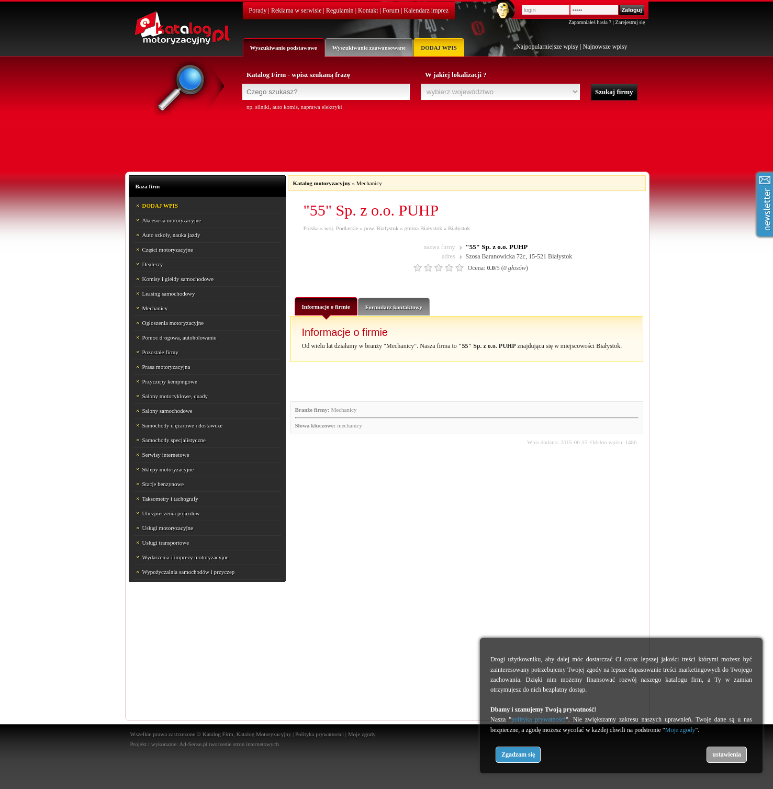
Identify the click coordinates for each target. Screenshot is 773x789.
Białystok (459, 228)
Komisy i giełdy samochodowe (178, 279)
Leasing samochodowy (168, 293)
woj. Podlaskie (341, 228)
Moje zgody (362, 734)
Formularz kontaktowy (393, 307)
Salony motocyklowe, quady (175, 396)
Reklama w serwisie (296, 10)
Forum (391, 10)
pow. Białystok (381, 228)
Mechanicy (155, 308)
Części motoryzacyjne (167, 249)
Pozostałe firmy (160, 352)
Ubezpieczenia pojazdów (171, 513)
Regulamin (340, 10)
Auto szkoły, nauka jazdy (171, 235)
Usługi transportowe (165, 542)
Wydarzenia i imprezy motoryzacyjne (185, 557)
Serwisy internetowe (165, 455)
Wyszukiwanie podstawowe (283, 47)
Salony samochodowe (167, 411)
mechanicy (349, 425)
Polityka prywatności (319, 734)
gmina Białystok (423, 228)
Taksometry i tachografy (170, 498)
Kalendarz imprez (426, 10)
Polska (311, 228)
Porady (258, 10)
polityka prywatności (538, 719)
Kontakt (368, 10)
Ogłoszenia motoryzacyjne (173, 323)
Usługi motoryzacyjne (167, 528)
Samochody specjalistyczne (174, 440)
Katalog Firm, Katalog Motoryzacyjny (247, 734)
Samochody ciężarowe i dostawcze (182, 425)
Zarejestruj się (630, 22)
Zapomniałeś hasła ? (589, 22)
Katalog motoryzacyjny (322, 183)
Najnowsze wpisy (605, 46)
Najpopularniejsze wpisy (547, 46)
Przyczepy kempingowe (169, 381)
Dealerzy (152, 264)
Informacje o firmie (326, 309)
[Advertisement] (387, 139)
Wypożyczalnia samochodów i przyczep (188, 572)
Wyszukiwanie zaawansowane (369, 47)
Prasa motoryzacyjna (166, 367)
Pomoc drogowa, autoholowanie (179, 337)
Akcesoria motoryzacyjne (171, 220)
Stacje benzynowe (163, 484)
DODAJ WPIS (439, 47)
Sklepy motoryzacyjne (168, 469)
